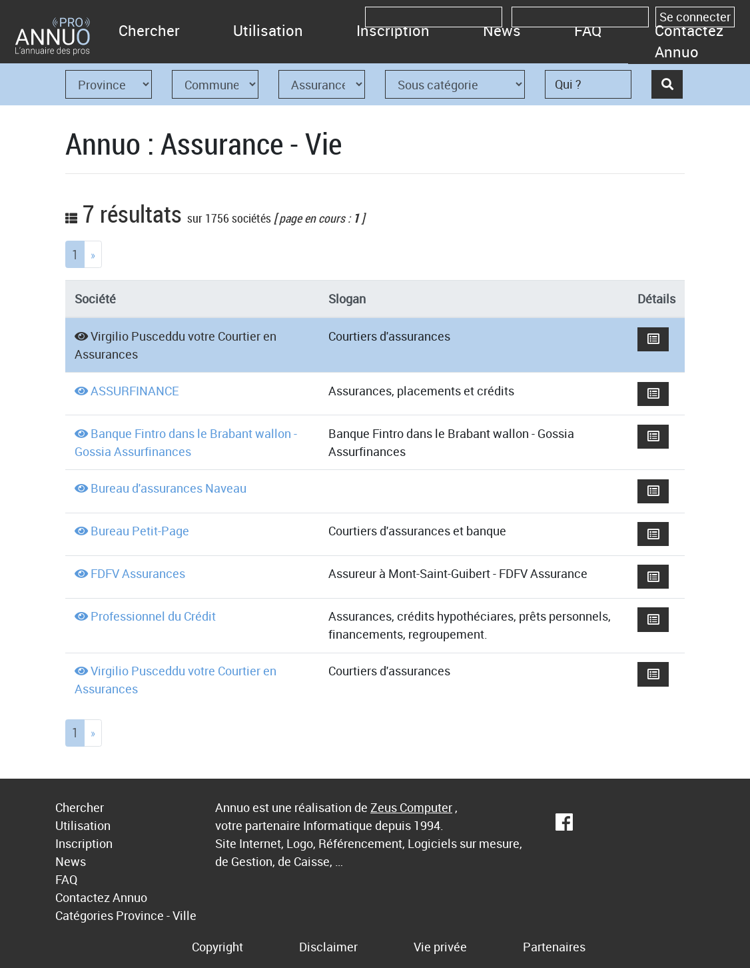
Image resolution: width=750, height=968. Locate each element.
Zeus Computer (411, 807)
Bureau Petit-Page (140, 531)
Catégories (84, 915)
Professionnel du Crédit (153, 616)
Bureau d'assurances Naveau (168, 488)
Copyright (217, 947)
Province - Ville (156, 915)
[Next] (93, 254)
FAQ (587, 30)
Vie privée (440, 947)
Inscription (393, 30)
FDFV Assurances (138, 573)
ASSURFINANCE (135, 391)
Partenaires (554, 947)
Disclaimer (328, 947)
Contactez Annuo (689, 41)
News (502, 30)
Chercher (149, 30)
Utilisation (268, 30)
